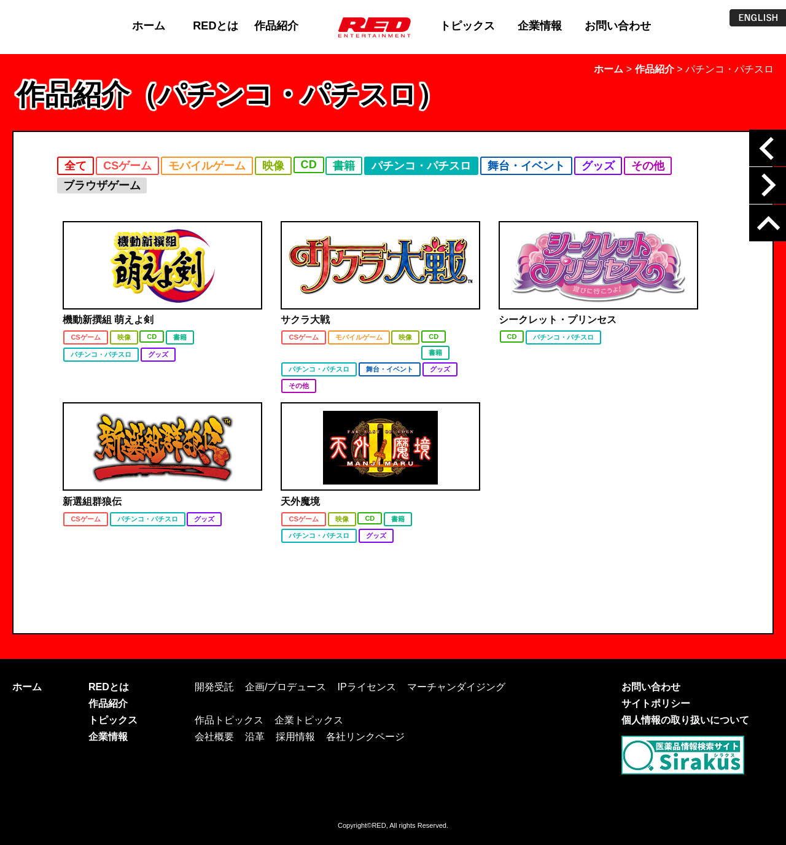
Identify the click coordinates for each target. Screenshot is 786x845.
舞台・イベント (526, 166)
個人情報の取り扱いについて (685, 719)
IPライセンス (366, 686)
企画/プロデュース (285, 686)
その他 (647, 166)
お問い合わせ (618, 26)
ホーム (148, 26)
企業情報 (540, 26)
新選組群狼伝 (92, 501)
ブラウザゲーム (102, 185)
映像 (273, 166)
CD (309, 164)
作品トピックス (229, 719)
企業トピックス (308, 719)
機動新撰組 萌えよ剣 (108, 319)
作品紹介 (276, 26)
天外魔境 (300, 501)
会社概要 (214, 736)
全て (75, 166)
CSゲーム (127, 166)
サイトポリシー (655, 703)
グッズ (598, 166)
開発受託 (214, 686)
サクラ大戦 (305, 319)
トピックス (467, 26)
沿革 (255, 736)
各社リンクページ (365, 736)
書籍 (344, 166)
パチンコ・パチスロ (421, 166)
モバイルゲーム (207, 166)
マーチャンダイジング (456, 686)
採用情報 (295, 736)
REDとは (215, 26)
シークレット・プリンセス (558, 319)
